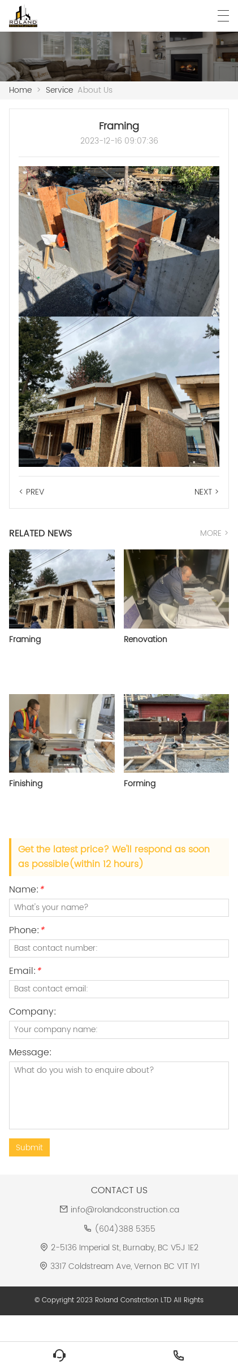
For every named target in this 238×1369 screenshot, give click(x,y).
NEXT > (206, 492)
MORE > (214, 533)
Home (20, 90)
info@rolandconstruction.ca (125, 1209)
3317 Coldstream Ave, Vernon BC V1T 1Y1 (125, 1266)
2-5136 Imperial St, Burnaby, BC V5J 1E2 (124, 1247)
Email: (25, 972)
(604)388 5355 (124, 1229)
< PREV (31, 492)
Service (59, 90)
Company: (33, 1013)
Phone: (26, 932)
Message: (30, 1054)
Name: (26, 891)
